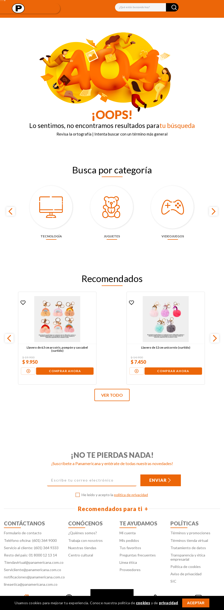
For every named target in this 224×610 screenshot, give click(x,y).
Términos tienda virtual (189, 527)
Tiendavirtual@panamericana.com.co (34, 549)
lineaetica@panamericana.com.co (31, 571)
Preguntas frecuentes (137, 542)
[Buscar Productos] (174, 7)
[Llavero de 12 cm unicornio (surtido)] (111, 325)
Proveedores (130, 556)
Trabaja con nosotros (85, 527)
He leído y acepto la (115, 482)
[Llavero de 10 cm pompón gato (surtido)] (184, 325)
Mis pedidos (129, 527)
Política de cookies (185, 553)
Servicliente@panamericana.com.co (32, 556)
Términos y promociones (190, 520)
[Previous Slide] (10, 205)
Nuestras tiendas (82, 534)
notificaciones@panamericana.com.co (34, 564)
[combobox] (147, 7)
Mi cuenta (127, 520)
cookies (143, 603)
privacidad (168, 603)
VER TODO (112, 382)
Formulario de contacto (23, 520)
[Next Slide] (213, 205)
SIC (173, 568)
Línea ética (128, 549)
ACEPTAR (196, 603)
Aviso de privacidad (186, 561)
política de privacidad (131, 482)
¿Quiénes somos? (82, 520)
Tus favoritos (130, 534)
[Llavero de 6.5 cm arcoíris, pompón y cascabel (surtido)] (39, 325)
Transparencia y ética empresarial (187, 544)
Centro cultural (80, 542)
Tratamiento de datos (188, 534)
